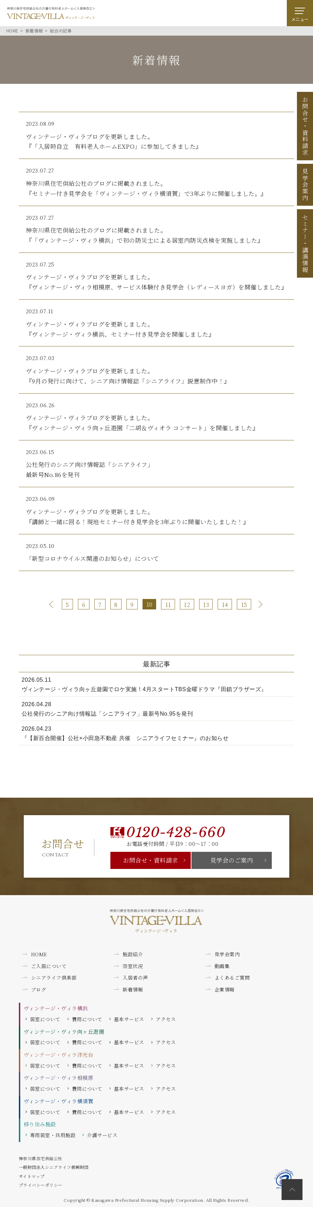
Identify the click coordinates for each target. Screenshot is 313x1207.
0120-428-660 (175, 832)
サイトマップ (32, 1176)
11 (168, 605)
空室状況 (133, 966)
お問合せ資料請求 (305, 126)
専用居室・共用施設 (53, 1135)
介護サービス (102, 1135)
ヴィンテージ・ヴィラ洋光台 (59, 1054)
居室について (45, 1019)
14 (225, 605)
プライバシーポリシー (41, 1185)
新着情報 (133, 989)
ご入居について (49, 966)
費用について (87, 1019)
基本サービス (129, 1019)
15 (244, 605)
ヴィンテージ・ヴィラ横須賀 (59, 1101)
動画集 (222, 966)
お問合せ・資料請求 (150, 860)
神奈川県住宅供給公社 (41, 1158)
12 (187, 605)
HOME (39, 954)
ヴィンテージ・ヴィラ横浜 (56, 1008)
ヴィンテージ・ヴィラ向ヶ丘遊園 (64, 1031)
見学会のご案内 (231, 860)
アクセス (166, 1019)
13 (206, 605)
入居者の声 (135, 977)
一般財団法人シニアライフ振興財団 (54, 1167)
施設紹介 (133, 954)
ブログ (38, 989)
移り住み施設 (40, 1124)
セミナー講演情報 (305, 243)
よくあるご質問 (232, 977)
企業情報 (224, 989)
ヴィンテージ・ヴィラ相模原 (59, 1077)
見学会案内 (305, 184)
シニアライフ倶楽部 (54, 977)
